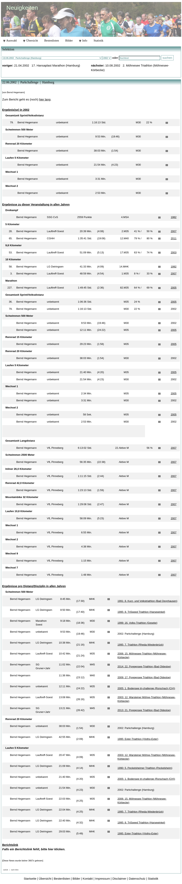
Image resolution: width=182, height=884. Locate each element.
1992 (173, 266)
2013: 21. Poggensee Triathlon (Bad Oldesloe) (144, 710)
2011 (173, 238)
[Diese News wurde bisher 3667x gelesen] (22, 860)
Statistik (98, 40)
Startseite (30, 878)
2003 (173, 252)
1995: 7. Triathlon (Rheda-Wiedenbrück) (140, 644)
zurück (5, 870)
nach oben (15, 870)
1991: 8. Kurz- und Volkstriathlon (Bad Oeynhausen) (147, 600)
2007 (173, 231)
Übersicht (30, 40)
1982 (173, 217)
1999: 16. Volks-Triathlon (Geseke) (137, 622)
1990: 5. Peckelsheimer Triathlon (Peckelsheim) (144, 767)
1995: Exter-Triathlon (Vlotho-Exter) (137, 738)
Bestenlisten (51, 40)
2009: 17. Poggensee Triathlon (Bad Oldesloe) (144, 677)
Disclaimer (119, 878)
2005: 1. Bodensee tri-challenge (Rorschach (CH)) (146, 688)
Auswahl (10, 40)
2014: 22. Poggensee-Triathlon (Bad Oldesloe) (144, 666)
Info (83, 40)
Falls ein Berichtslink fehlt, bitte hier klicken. (33, 849)
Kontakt (88, 878)
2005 (173, 287)
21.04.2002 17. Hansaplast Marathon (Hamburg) (47, 65)
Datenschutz (137, 878)
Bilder (69, 40)
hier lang (45, 99)
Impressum (102, 878)
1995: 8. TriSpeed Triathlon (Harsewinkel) (141, 611)
